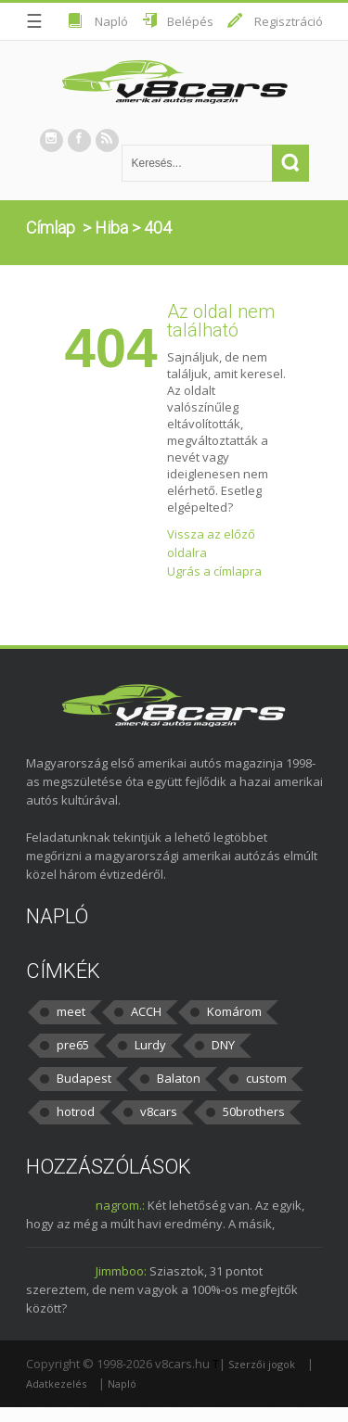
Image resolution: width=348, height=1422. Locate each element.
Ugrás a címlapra (214, 571)
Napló (111, 21)
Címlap (50, 227)
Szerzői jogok (261, 1364)
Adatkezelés (56, 1383)
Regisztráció (288, 21)
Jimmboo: (121, 1271)
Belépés (190, 21)
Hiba (111, 227)
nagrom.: (120, 1205)
